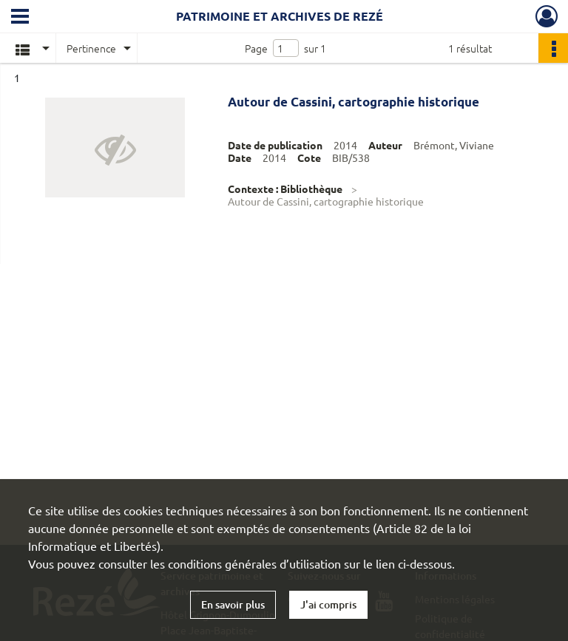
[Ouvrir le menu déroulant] (20, 18)
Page (256, 48)
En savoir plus (233, 604)
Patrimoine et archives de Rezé (279, 16)
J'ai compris (328, 604)
